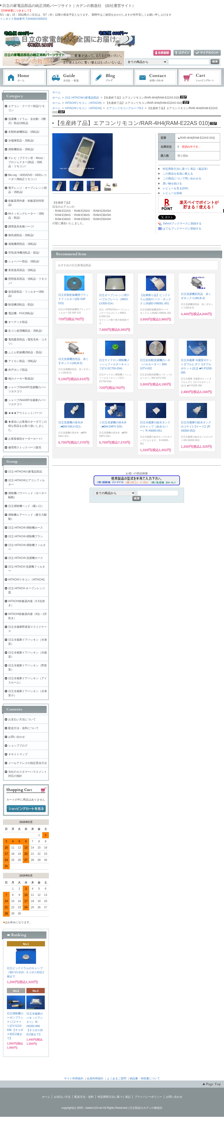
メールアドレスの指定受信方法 (27, 763)
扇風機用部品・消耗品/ (22, 244)
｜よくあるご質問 (115, 1078)
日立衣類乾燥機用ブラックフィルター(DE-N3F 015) (73, 299)
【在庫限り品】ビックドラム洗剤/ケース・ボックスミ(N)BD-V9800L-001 (155, 299)
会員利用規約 (95, 1078)
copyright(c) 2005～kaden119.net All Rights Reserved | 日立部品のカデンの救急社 (112, 1107)
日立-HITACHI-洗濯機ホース (25, 558)
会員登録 (162, 53)
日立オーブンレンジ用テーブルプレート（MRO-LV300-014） (114, 299)
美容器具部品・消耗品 (22, 270)
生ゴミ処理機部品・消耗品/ (25, 330)
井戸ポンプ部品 (18, 369)
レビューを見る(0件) (175, 188)
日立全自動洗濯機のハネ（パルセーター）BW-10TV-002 (155, 364)
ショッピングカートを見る (26, 808)
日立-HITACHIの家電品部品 (81, 97)
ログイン (182, 53)
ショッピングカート (200, 77)
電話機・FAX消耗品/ (21, 313)
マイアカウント (207, 53)
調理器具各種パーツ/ (21, 226)
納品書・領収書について (145, 1078)
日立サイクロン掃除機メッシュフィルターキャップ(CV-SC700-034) (114, 364)
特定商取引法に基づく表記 (114, 1096)
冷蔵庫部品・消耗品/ (21, 140)
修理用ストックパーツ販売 (24, 447)
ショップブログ (18, 745)
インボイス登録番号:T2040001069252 (23, 18)
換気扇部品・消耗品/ (21, 235)
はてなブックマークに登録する (182, 228)
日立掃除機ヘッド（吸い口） (26, 506)
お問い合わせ (156, 77)
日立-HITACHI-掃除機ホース (25, 527)
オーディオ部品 (18, 322)
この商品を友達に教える (178, 173)
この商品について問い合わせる (182, 178)
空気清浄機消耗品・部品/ (23, 252)
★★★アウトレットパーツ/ (25, 413)
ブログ (112, 77)
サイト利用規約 (73, 1078)
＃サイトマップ (18, 754)
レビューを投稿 (172, 193)
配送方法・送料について (23, 728)
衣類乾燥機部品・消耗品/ (23, 131)
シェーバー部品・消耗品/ (23, 261)
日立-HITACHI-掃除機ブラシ (25, 536)
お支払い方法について (22, 719)
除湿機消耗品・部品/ (21, 304)
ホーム (24, 77)
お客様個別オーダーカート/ (25, 438)
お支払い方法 (62, 1096)
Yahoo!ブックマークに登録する (182, 223)
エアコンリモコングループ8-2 (124, 108)
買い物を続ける (172, 183)
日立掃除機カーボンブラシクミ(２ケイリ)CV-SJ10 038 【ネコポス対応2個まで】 (15, 1026)
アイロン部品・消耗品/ (22, 361)
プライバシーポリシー (148, 1096)
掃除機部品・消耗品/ (21, 149)
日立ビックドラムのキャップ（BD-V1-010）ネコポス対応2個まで (25, 972)
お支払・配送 (68, 77)
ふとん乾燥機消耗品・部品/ (25, 352)
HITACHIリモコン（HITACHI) (83, 103)
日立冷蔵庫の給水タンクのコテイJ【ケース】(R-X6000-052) (196, 426)
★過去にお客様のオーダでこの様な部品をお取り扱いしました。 (27, 426)
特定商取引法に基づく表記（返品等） (186, 168)
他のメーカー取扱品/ (21, 378)
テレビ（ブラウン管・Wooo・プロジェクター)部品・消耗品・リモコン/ (27, 162)
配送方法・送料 (84, 1096)
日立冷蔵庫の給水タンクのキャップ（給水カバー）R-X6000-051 (155, 426)
